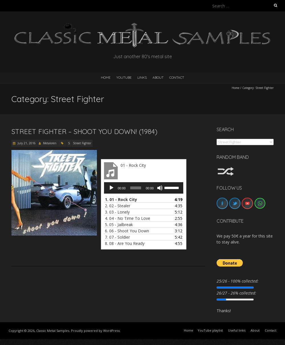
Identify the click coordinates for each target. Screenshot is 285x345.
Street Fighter (82, 143)
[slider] (135, 187)
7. (117, 237)
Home (235, 88)
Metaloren (49, 143)
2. (117, 205)
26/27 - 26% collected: (236, 293)
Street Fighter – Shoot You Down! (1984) (84, 131)
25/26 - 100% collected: (237, 281)
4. (127, 218)
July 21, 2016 (26, 143)
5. (119, 224)
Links (142, 77)
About (158, 77)
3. (117, 212)
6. (127, 231)
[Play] (111, 188)
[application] (143, 188)
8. (124, 243)
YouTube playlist (210, 330)
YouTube (124, 77)
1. (121, 199)
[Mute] (160, 188)
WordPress (111, 330)
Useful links (236, 330)
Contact (176, 77)
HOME (106, 77)
